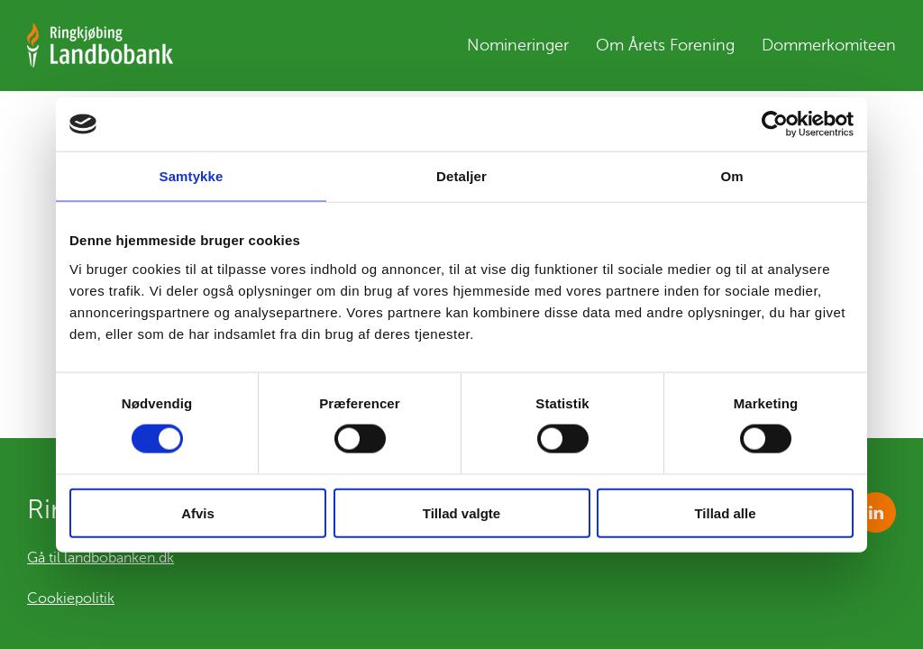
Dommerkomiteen (829, 50)
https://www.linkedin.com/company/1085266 (875, 512)
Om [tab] (731, 176)
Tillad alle (724, 512)
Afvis (198, 512)
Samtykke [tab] (192, 176)
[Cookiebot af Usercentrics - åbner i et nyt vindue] (775, 124)
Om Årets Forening (665, 50)
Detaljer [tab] (461, 176)
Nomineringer (518, 50)
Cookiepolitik (70, 598)
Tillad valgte (461, 512)
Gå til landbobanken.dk (100, 558)
